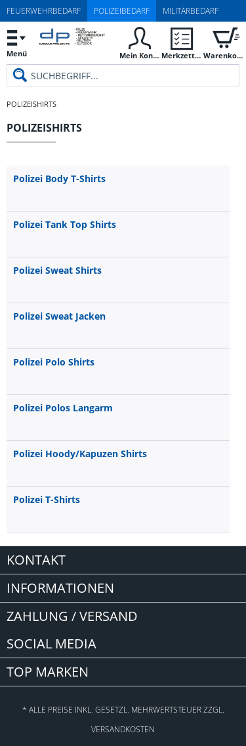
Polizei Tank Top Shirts (64, 224)
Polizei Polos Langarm (63, 407)
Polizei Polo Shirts (53, 362)
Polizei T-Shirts (46, 499)
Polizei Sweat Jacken (59, 316)
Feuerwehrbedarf (44, 10)
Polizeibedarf (122, 10)
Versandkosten (123, 729)
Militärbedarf (190, 10)
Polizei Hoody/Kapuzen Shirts (80, 453)
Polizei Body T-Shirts (59, 178)
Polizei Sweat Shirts (57, 270)
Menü (16, 41)
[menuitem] (16, 43)
